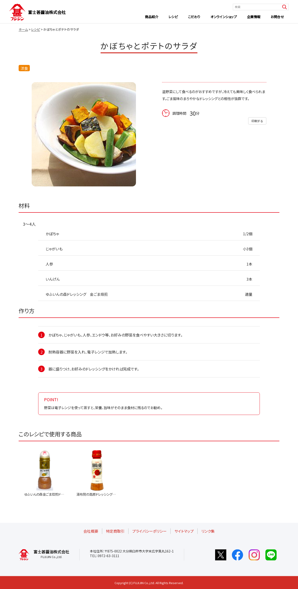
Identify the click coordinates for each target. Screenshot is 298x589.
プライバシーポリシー (149, 531)
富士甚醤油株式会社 (47, 12)
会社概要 (90, 531)
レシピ (173, 16)
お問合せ (277, 16)
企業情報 (254, 16)
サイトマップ (184, 531)
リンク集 (208, 531)
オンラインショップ (223, 16)
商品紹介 (151, 16)
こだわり (194, 16)
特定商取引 (115, 531)
